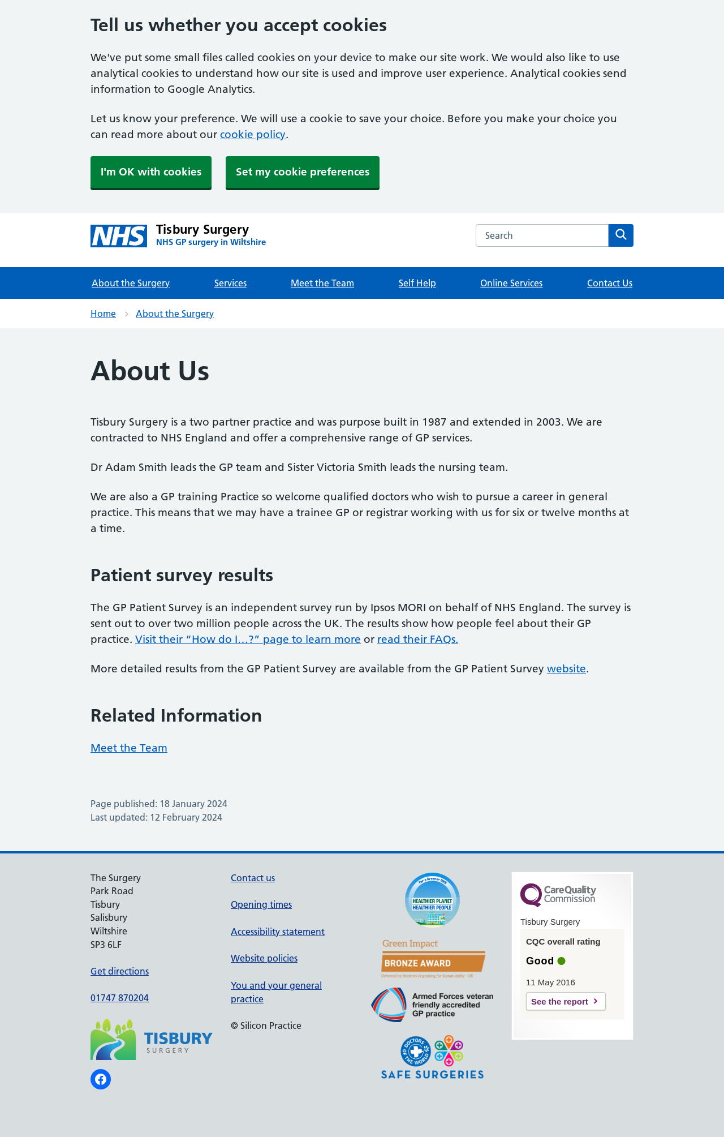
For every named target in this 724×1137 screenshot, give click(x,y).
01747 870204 (119, 997)
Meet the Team (322, 283)
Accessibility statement (278, 931)
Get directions (119, 971)
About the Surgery (131, 283)
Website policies (264, 958)
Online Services (511, 283)
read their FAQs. (417, 639)
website (566, 668)
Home (103, 313)
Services (230, 283)
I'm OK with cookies (151, 171)
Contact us (253, 877)
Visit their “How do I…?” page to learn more (248, 639)
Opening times (261, 904)
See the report (559, 1001)
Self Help (417, 283)
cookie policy (253, 134)
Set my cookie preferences (302, 171)
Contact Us (609, 283)
